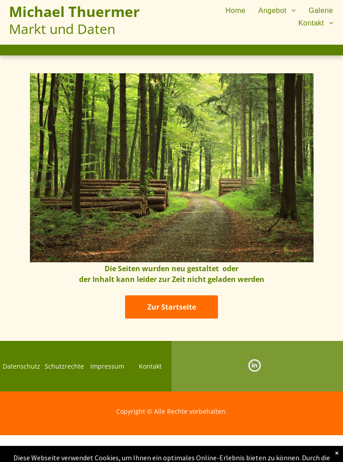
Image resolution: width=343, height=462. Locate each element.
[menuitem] (230, 10)
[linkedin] (254, 366)
